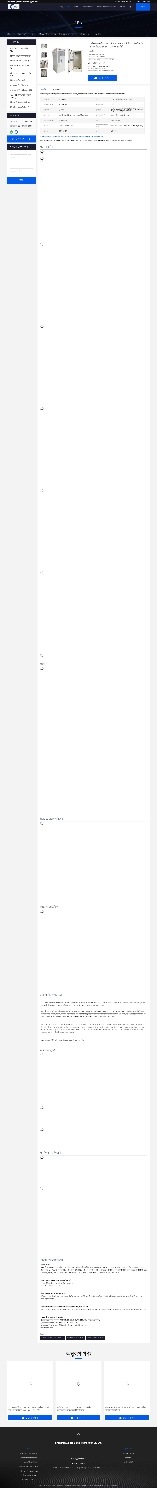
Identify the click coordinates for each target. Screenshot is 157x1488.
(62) (19, 85)
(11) (20, 107)
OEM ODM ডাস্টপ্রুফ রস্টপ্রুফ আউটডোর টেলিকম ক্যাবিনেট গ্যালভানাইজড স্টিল (126, 1408)
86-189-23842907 (142, 1)
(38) (21, 90)
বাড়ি (61, 7)
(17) (20, 49)
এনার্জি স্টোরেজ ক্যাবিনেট (95, 1337)
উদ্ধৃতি (143, 7)
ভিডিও (76, 7)
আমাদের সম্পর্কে (88, 7)
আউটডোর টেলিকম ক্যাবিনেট (26, 34)
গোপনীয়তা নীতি (128, 1462)
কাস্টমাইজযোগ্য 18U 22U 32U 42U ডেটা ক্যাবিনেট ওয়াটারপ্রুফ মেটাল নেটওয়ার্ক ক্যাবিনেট (75, 1408)
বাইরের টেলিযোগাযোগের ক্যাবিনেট (52, 1337)
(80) (20, 74)
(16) (20, 61)
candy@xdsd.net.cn (123, 1)
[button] (44, 76)
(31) (20, 80)
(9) (21, 67)
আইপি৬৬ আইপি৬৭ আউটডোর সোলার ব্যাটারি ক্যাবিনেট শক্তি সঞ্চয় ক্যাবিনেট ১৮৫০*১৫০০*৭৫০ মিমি (28, 1408)
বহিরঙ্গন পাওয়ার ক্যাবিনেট (75, 1337)
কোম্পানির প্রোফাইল (128, 1453)
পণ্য (68, 7)
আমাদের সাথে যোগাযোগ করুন (106, 7)
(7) (20, 96)
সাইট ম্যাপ (128, 1458)
